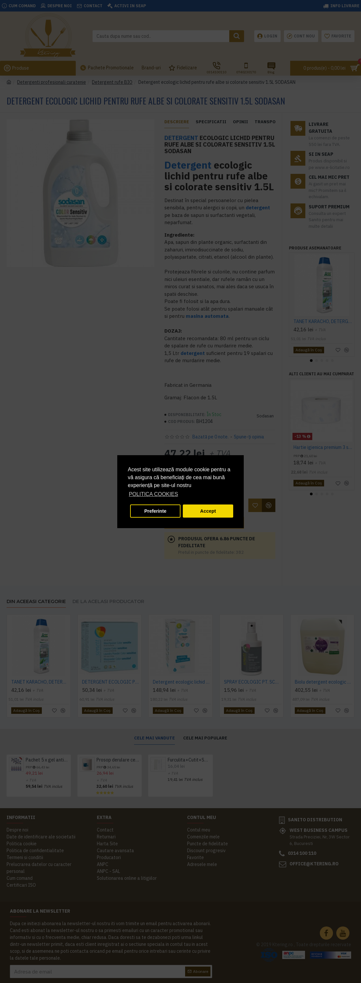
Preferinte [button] (155, 511)
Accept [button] (208, 511)
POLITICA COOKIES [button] (153, 494)
